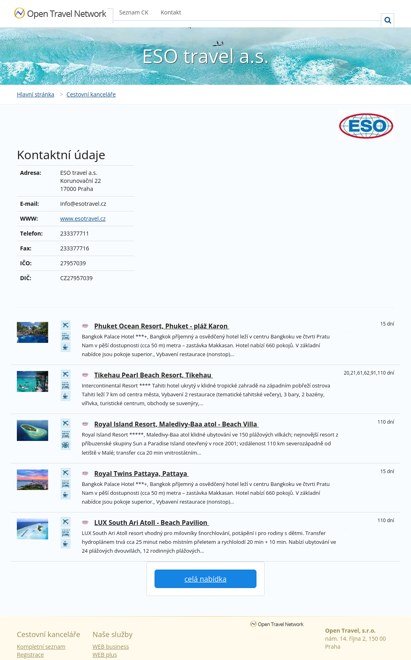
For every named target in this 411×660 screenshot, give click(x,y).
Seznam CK (133, 12)
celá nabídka (205, 579)
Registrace (30, 654)
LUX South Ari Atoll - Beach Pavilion (151, 522)
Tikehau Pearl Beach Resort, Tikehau (153, 375)
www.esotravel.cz (83, 218)
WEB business (111, 646)
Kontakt (171, 12)
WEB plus (105, 654)
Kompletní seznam (41, 646)
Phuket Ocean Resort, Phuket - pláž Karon (162, 326)
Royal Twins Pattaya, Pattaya (141, 473)
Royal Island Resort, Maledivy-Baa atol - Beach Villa (176, 424)
